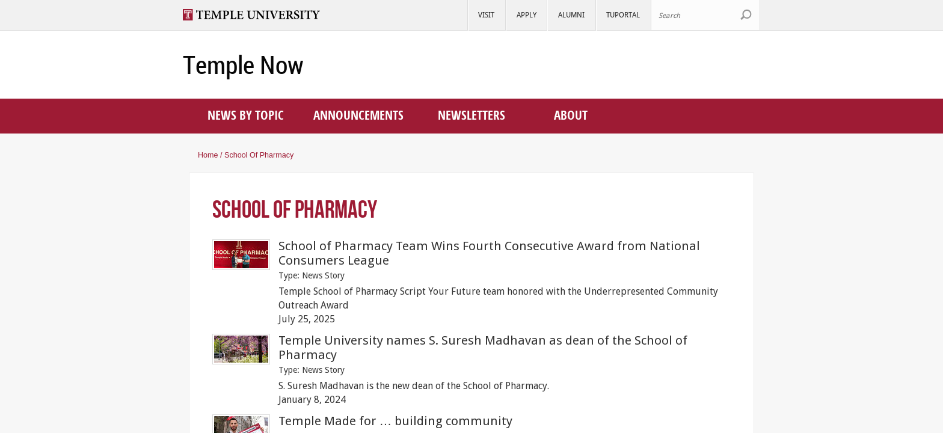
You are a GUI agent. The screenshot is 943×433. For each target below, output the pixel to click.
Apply (526, 14)
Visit (486, 14)
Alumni (571, 14)
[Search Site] (705, 15)
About (571, 114)
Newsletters (471, 114)
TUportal (623, 14)
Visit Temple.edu (257, 14)
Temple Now (243, 65)
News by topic (245, 114)
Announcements (358, 114)
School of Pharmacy (258, 155)
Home (208, 155)
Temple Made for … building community (395, 421)
